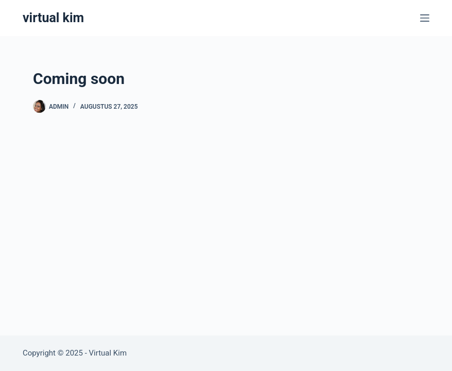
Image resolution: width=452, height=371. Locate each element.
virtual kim (53, 17)
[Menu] (424, 18)
